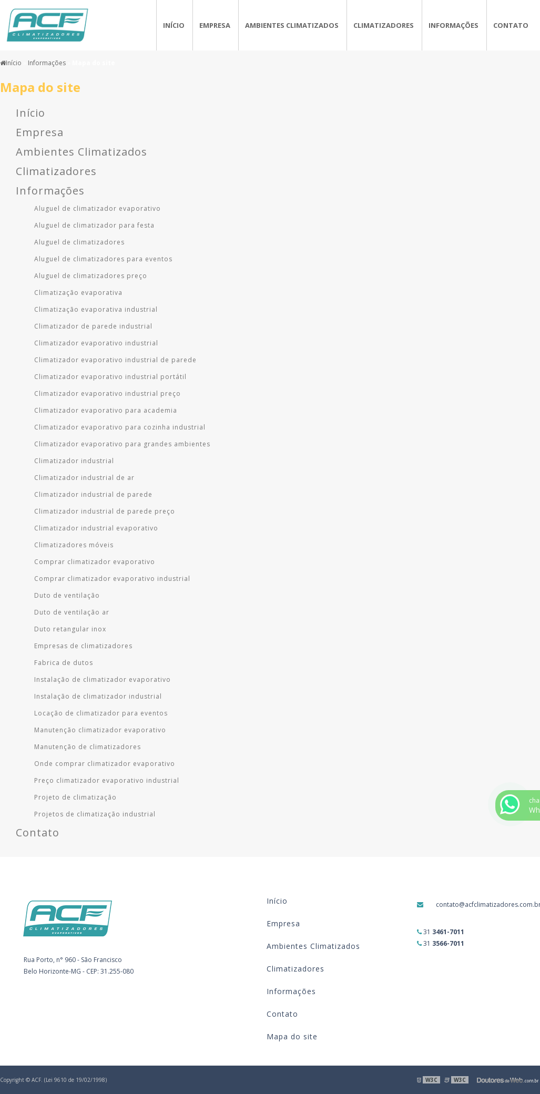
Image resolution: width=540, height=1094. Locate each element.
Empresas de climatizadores (83, 645)
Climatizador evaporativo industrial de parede (115, 359)
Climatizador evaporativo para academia (105, 410)
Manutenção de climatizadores (87, 746)
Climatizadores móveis (74, 544)
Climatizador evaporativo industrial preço (107, 393)
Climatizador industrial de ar (84, 477)
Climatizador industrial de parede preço (104, 511)
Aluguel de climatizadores (79, 242)
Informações (453, 25)
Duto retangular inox (70, 629)
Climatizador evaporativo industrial (96, 343)
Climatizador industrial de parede (93, 494)
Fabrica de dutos (63, 662)
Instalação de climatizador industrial (98, 696)
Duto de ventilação (67, 595)
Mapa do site (292, 1036)
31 (440, 931)
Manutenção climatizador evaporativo (100, 729)
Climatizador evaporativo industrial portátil (110, 376)
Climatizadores (383, 25)
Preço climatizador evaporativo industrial (106, 780)
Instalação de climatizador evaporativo (102, 679)
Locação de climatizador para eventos (101, 713)
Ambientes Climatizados (292, 25)
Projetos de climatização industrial (95, 814)
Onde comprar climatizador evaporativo (104, 763)
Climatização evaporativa (78, 292)
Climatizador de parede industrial (93, 326)
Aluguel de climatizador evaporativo (97, 208)
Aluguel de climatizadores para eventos (103, 258)
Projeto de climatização (75, 797)
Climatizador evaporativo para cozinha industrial (120, 427)
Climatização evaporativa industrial (96, 309)
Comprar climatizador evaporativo (94, 561)
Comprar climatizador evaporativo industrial (112, 578)
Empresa (214, 25)
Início (174, 25)
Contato (510, 25)
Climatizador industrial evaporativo (96, 528)
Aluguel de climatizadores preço (90, 275)
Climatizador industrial (74, 460)
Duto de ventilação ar (71, 612)
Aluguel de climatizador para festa (94, 225)
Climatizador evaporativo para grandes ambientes (122, 443)
